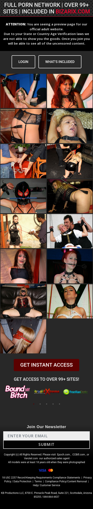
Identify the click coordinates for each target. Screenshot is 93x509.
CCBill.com (78, 454)
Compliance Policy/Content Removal (66, 481)
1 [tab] (34, 404)
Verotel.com (31, 458)
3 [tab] (46, 404)
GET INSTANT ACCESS (46, 365)
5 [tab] (59, 404)
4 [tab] (53, 404)
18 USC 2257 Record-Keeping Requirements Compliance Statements (41, 477)
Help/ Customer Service (46, 485)
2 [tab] (40, 404)
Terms (38, 481)
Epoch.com (63, 454)
